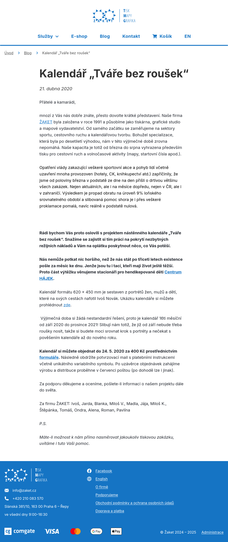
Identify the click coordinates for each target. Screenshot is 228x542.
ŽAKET (45, 122)
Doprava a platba (110, 511)
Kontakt (131, 36)
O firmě (102, 487)
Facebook (99, 471)
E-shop (79, 36)
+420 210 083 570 (23, 498)
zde (66, 305)
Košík (162, 36)
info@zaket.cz (20, 490)
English (97, 479)
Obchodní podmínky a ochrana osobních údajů (135, 503)
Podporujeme (107, 495)
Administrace (213, 532)
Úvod (8, 53)
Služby (48, 36)
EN (188, 36)
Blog (105, 36)
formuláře (49, 357)
